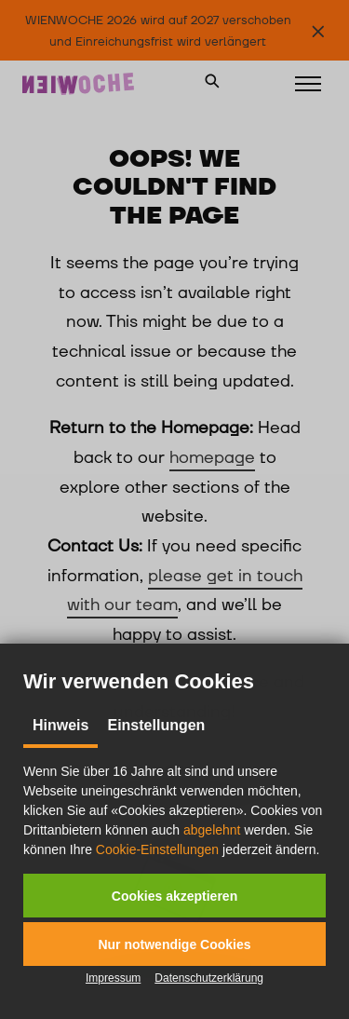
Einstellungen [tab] (156, 725)
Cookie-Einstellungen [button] (157, 849)
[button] (174, 895)
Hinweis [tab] (60, 725)
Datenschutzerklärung (208, 978)
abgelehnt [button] (212, 829)
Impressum (113, 978)
